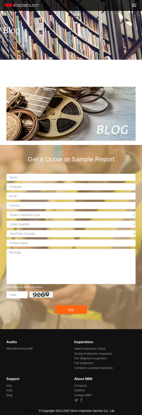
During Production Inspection (93, 353)
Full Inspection (83, 363)
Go (71, 310)
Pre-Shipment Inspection (90, 358)
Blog (9, 395)
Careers (79, 390)
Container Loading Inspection (93, 368)
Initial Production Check (89, 348)
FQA (9, 390)
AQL (9, 385)
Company (80, 385)
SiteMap (32, 410)
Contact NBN (83, 395)
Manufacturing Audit (19, 348)
